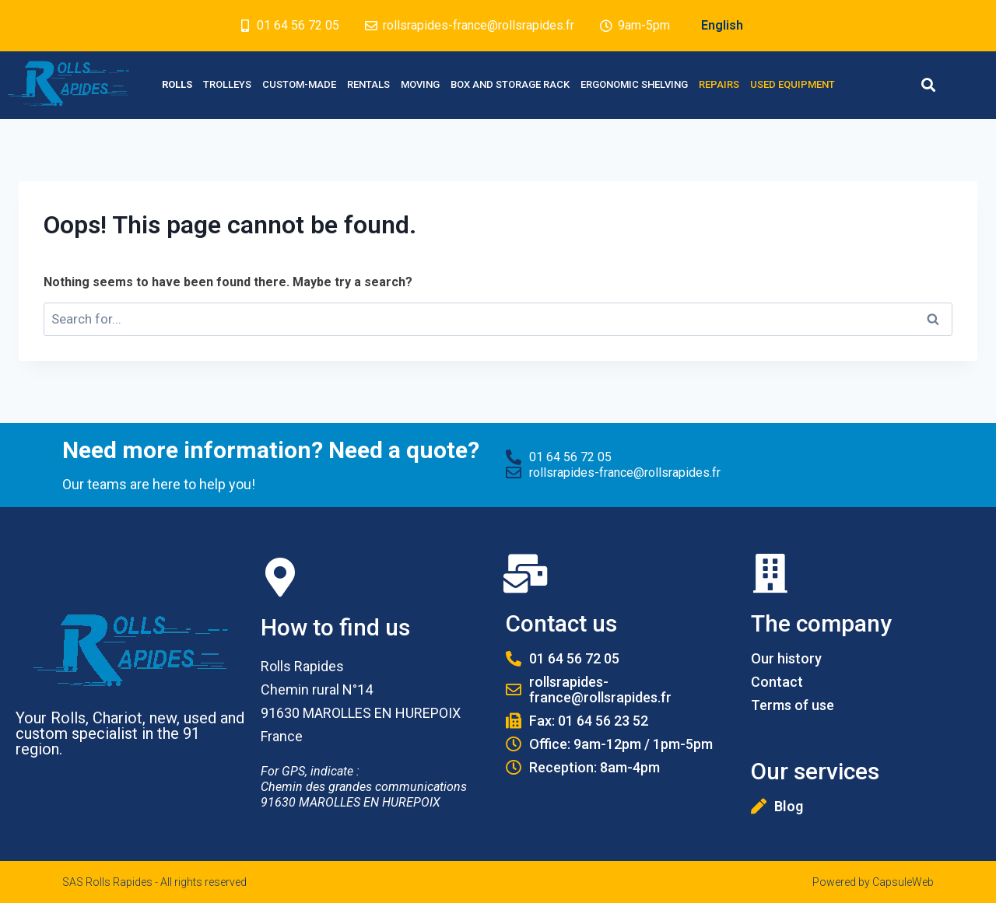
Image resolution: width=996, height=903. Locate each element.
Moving (420, 84)
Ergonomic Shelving (634, 84)
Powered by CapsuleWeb (873, 882)
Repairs (719, 84)
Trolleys (227, 84)
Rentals (368, 84)
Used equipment (792, 84)
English (722, 25)
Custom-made (299, 84)
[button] (928, 85)
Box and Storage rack (510, 84)
